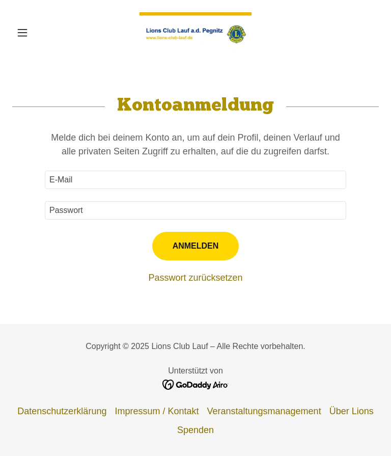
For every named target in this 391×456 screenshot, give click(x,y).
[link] (195, 32)
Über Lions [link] (351, 411)
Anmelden (196, 246)
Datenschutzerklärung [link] (61, 411)
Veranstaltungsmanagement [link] (264, 411)
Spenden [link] (195, 430)
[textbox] (195, 180)
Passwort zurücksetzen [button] (195, 278)
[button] (39, 32)
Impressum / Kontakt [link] (157, 411)
